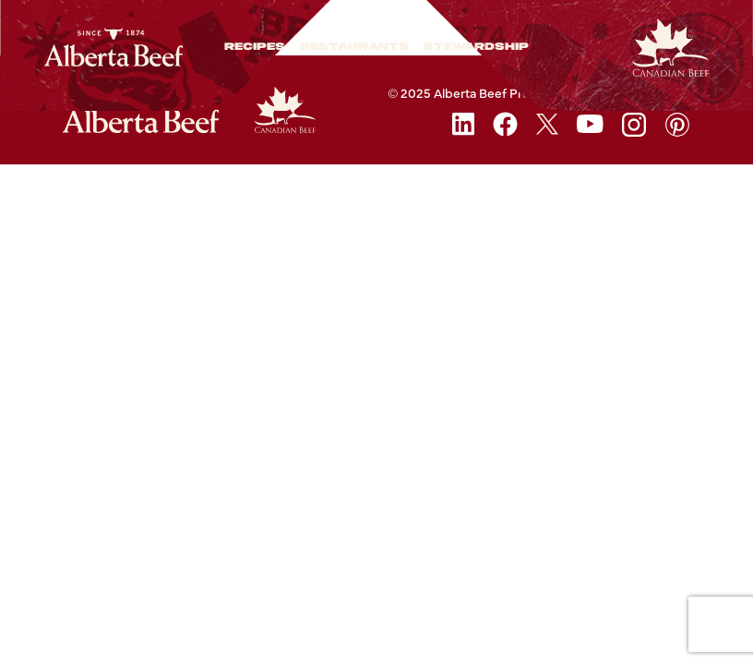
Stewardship (476, 47)
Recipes (254, 47)
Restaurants (354, 47)
